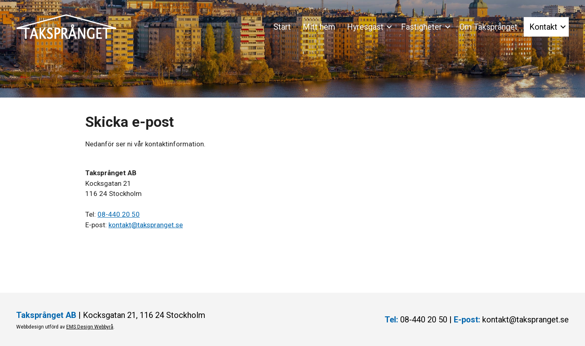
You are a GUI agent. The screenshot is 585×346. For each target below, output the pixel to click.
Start (282, 27)
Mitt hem (319, 27)
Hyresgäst (365, 27)
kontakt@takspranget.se (145, 225)
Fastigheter (421, 27)
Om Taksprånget (488, 27)
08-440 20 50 (119, 214)
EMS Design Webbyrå (89, 327)
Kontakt (543, 27)
